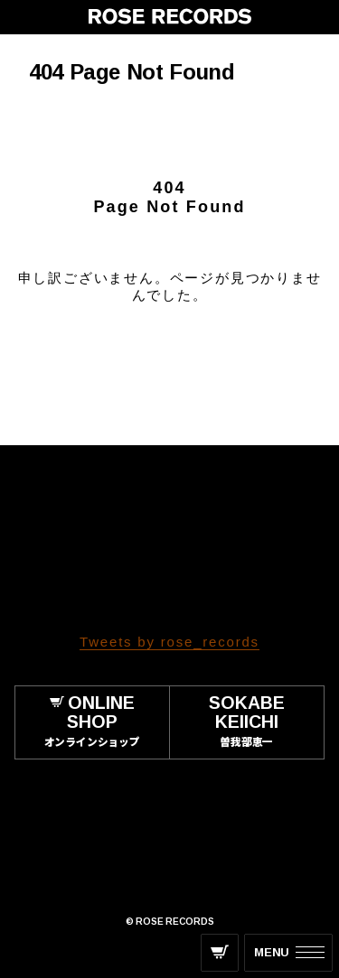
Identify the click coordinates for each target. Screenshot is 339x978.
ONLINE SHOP (92, 722)
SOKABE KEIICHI (247, 722)
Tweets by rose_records (169, 641)
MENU (271, 952)
